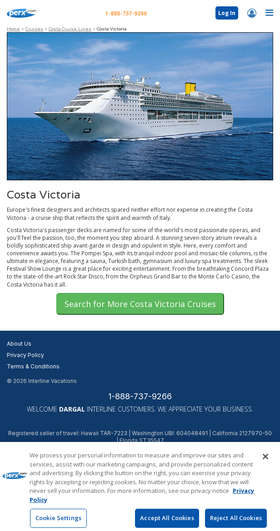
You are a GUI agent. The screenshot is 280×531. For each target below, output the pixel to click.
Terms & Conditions (33, 366)
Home (13, 29)
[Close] (265, 462)
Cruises (34, 29)
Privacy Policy (25, 355)
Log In (226, 13)
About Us (19, 343)
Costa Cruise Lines (70, 29)
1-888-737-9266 (140, 396)
